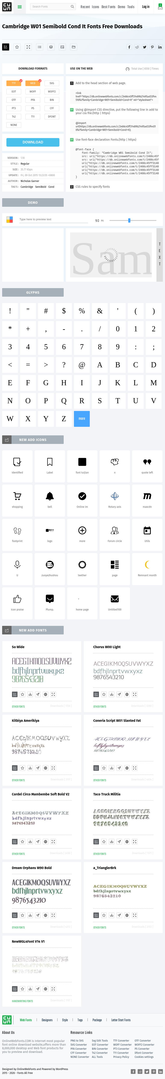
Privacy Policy (121, 1056)
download (33, 142)
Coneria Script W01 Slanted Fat (117, 721)
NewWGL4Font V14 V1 (28, 941)
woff (32, 91)
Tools (131, 7)
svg (52, 83)
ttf (14, 83)
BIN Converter (100, 1048)
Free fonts (7, 7)
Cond (51, 186)
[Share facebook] (129, 47)
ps (32, 108)
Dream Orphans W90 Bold (32, 868)
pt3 (14, 108)
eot (14, 91)
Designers (47, 1020)
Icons (95, 7)
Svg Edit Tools (100, 1040)
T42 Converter (100, 1052)
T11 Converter (121, 1052)
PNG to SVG (77, 1040)
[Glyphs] (39, 47)
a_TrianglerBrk (104, 868)
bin (52, 99)
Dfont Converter (144, 1052)
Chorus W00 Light (107, 647)
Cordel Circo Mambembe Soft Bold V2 (40, 794)
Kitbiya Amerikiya (25, 721)
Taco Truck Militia (107, 794)
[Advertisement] (33, 255)
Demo (121, 7)
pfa (33, 99)
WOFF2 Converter (144, 1044)
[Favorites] (17, 47)
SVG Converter (79, 1044)
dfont (52, 116)
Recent (85, 7)
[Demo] (28, 47)
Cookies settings (144, 1056)
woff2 (52, 91)
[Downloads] (30, 694)
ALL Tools (97, 1056)
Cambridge (27, 186)
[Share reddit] (137, 47)
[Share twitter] (144, 47)
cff (52, 108)
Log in (145, 7)
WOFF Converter (122, 1044)
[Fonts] (73, 47)
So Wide (18, 647)
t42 (14, 116)
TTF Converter (121, 1040)
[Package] (51, 47)
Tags (80, 1020)
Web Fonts (26, 1020)
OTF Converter (143, 1040)
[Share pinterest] (152, 47)
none (13, 125)
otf (14, 99)
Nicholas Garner (30, 181)
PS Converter (142, 1048)
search (72, 6)
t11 (32, 116)
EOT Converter (100, 1044)
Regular (25, 163)
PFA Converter (79, 1048)
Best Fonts (109, 7)
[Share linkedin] (160, 47)
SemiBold (40, 186)
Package (97, 1020)
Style (65, 1020)
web (32, 83)
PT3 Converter (121, 1048)
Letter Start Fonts (121, 1020)
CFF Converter (78, 1052)
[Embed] (45, 694)
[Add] (5, 47)
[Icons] (62, 47)
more (82, 419)
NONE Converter (80, 1056)
